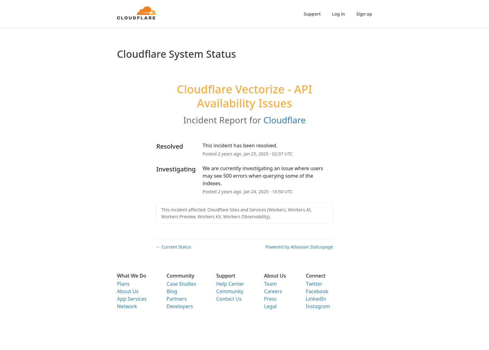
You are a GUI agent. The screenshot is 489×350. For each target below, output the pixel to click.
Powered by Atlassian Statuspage (299, 247)
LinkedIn (316, 298)
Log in (338, 14)
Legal (270, 306)
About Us (127, 291)
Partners (176, 298)
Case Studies (181, 283)
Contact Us (228, 298)
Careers (273, 291)
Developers (180, 306)
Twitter (314, 283)
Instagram (318, 306)
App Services (132, 298)
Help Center (230, 283)
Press (270, 298)
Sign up (364, 14)
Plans (123, 283)
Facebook (317, 291)
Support (312, 14)
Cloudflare (285, 120)
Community (230, 291)
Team (270, 283)
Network (127, 306)
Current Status (173, 247)
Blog (172, 291)
